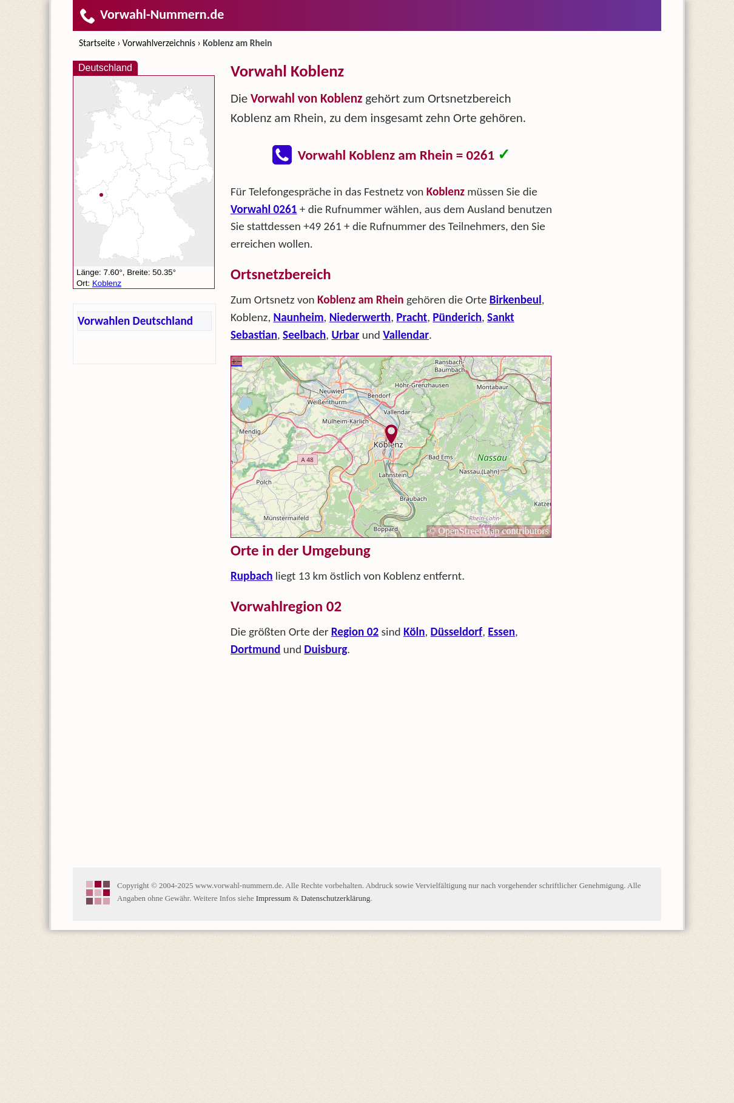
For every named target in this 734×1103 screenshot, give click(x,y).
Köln (414, 805)
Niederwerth (360, 490)
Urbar (345, 508)
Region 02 (355, 805)
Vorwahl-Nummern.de (151, 14)
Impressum (273, 1071)
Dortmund (255, 822)
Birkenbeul (516, 473)
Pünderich (457, 490)
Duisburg (325, 822)
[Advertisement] (391, 265)
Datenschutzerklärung (335, 1071)
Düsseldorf (457, 805)
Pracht (411, 490)
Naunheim (299, 490)
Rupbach (252, 749)
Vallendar (406, 508)
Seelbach (304, 508)
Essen (501, 805)
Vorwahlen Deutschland (135, 321)
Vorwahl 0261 (264, 382)
